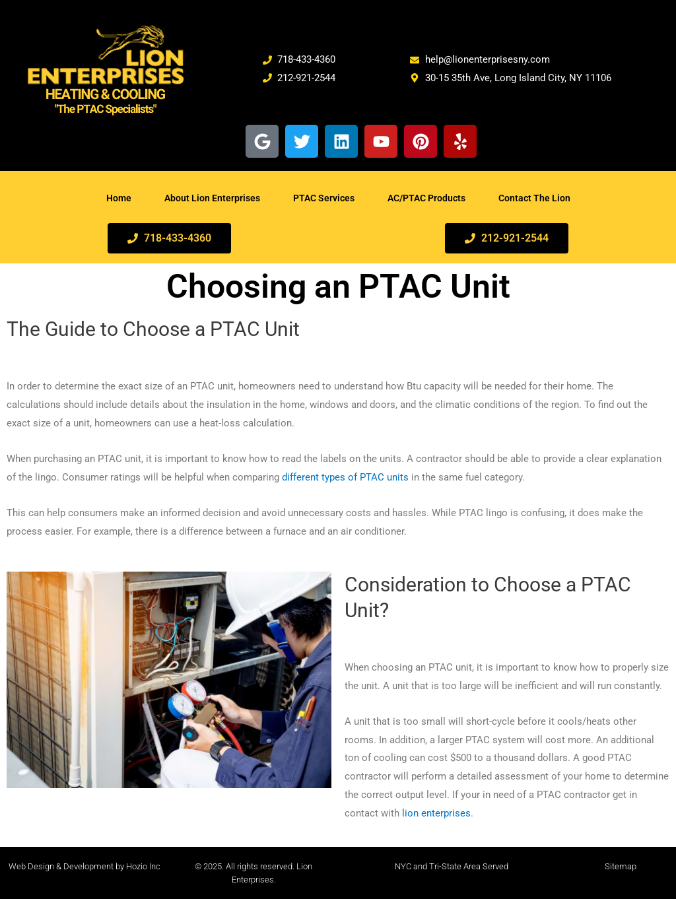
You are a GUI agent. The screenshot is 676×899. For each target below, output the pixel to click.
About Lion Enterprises (212, 198)
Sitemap (620, 866)
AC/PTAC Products (426, 198)
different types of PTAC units (345, 477)
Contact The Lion (534, 198)
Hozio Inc (143, 866)
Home (118, 198)
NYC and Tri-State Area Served (451, 866)
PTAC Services (324, 198)
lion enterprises (436, 813)
